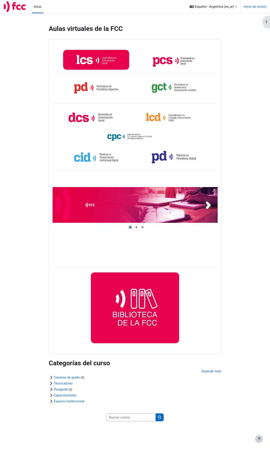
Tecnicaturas (63, 384)
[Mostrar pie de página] (259, 439)
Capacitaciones (65, 396)
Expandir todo (211, 372)
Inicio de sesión (255, 7)
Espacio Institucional (69, 402)
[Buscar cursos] (131, 418)
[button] (213, 6)
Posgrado (61, 390)
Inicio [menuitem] (38, 7)
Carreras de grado (67, 378)
